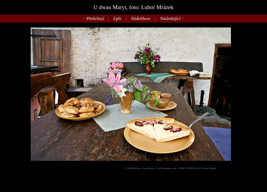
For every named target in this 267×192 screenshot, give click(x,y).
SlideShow (140, 18)
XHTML (190, 168)
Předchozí (95, 18)
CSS (199, 168)
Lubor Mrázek (210, 168)
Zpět (117, 18)
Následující (170, 18)
